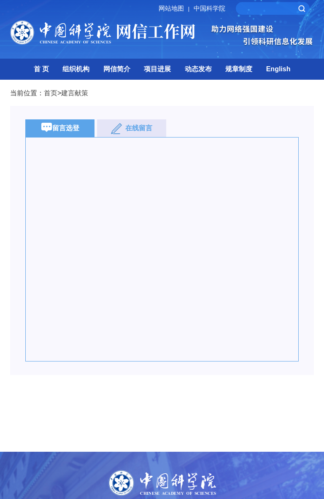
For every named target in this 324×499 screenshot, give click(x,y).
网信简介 (116, 69)
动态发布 (198, 69)
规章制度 (238, 69)
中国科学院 (209, 8)
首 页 (41, 69)
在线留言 (131, 128)
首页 (50, 93)
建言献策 (74, 93)
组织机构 (75, 69)
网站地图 (175, 8)
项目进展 (157, 69)
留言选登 (60, 128)
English (278, 69)
